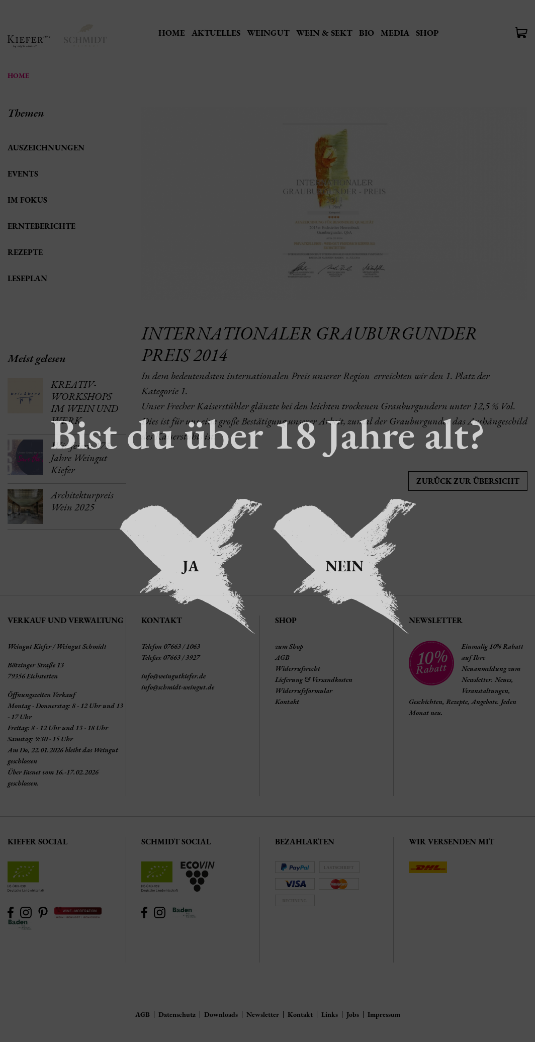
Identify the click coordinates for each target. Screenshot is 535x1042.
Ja (191, 566)
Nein (344, 566)
